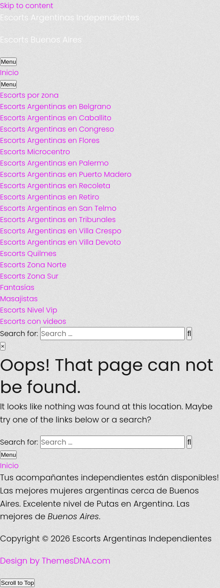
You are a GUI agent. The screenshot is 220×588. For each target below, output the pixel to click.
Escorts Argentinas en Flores (49, 140)
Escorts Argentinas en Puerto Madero (65, 174)
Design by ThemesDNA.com (55, 560)
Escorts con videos (33, 321)
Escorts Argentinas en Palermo (54, 163)
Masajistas (18, 299)
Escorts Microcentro (35, 152)
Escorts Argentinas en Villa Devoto (60, 242)
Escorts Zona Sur (29, 276)
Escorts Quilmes (28, 253)
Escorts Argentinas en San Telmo (58, 208)
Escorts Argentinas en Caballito (55, 118)
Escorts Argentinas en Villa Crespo (61, 231)
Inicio (9, 72)
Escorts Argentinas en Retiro (49, 197)
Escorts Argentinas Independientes (69, 17)
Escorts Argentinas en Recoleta (55, 185)
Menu (8, 61)
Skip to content (26, 5)
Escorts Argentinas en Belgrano (55, 106)
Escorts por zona (29, 95)
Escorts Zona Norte (33, 265)
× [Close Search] (3, 346)
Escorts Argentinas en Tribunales (58, 219)
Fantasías (17, 287)
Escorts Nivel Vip (28, 310)
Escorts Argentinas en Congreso (57, 129)
